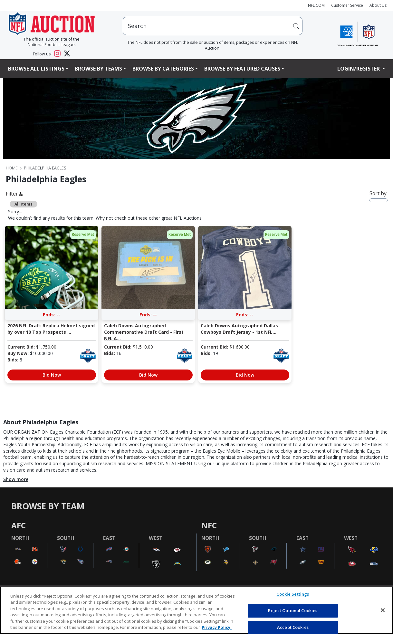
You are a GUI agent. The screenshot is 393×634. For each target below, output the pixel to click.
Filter (14, 193)
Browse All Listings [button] (36, 68)
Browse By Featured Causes (242, 68)
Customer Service (347, 5)
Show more (15, 479)
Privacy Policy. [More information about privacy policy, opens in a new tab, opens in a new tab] (217, 627)
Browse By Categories (163, 68)
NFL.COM (316, 5)
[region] (196, 610)
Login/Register (359, 68)
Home (12, 168)
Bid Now (52, 375)
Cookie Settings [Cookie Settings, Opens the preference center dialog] (292, 594)
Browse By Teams (98, 68)
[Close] (383, 610)
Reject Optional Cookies (292, 610)
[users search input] (212, 26)
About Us (378, 5)
